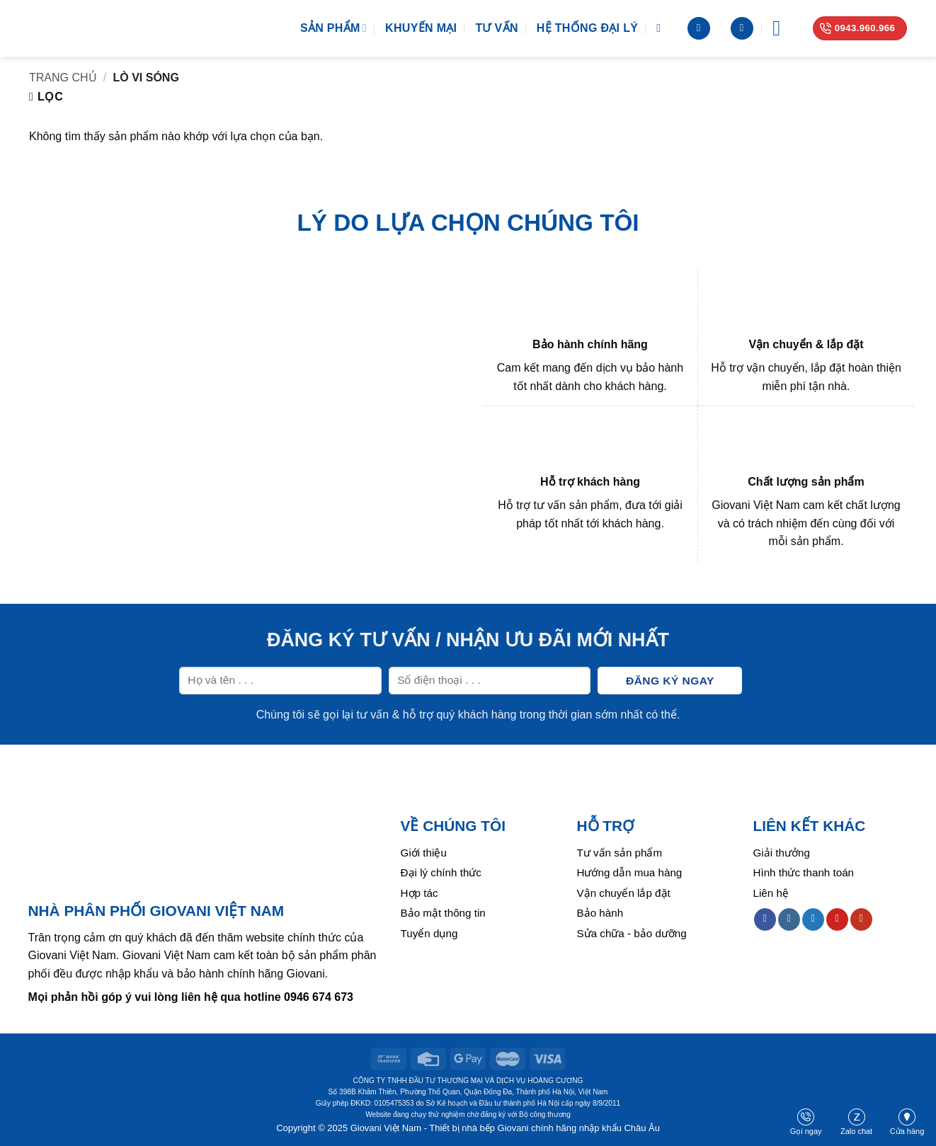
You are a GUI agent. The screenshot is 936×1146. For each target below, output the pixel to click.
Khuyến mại (421, 28)
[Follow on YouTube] (861, 919)
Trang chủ (63, 77)
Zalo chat (856, 1121)
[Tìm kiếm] (662, 28)
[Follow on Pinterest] (837, 919)
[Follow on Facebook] (765, 919)
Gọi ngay (806, 1121)
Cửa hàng (907, 1121)
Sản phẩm (333, 28)
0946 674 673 (318, 997)
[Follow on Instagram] (789, 919)
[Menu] (783, 28)
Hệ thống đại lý (587, 28)
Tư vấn (496, 28)
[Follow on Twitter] (813, 919)
